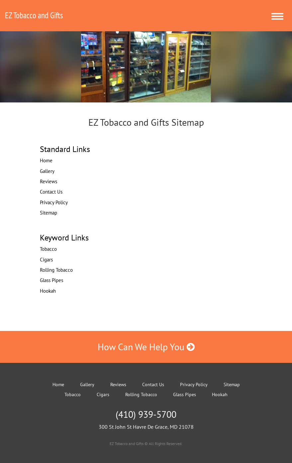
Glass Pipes (51, 280)
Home (46, 160)
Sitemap (48, 213)
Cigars (46, 259)
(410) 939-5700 (146, 414)
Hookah (48, 291)
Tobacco (48, 249)
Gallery (47, 171)
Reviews (48, 181)
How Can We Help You (146, 347)
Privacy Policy (54, 202)
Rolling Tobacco (56, 270)
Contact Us (51, 192)
